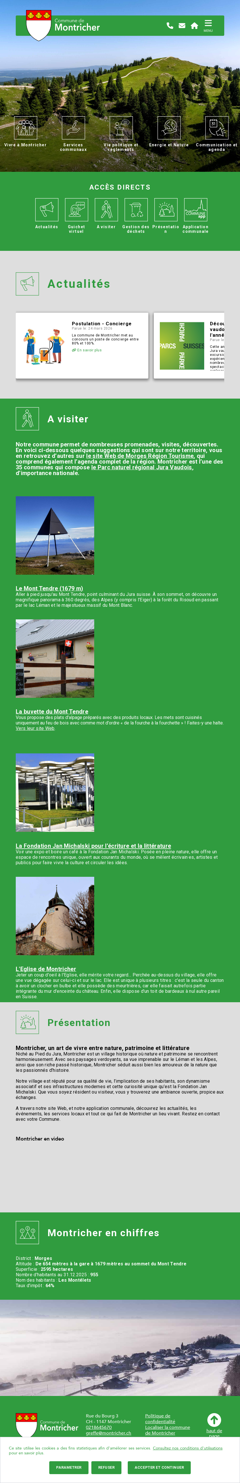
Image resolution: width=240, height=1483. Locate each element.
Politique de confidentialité (160, 1419)
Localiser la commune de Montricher (167, 1430)
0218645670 (99, 1427)
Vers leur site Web (35, 728)
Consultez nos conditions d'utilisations (188, 1448)
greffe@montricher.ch (108, 1433)
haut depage (214, 1426)
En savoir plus (87, 350)
